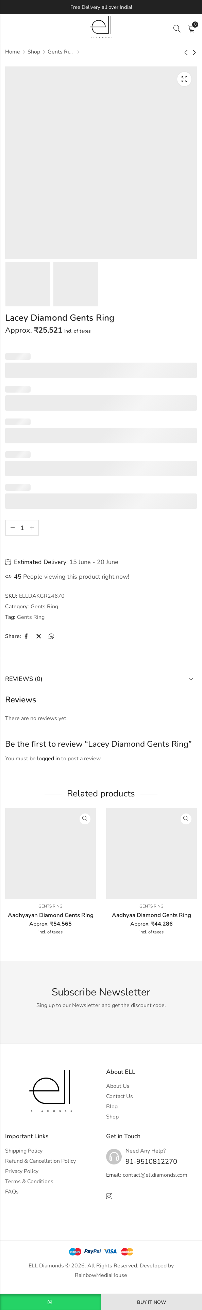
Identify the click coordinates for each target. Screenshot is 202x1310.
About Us (118, 1086)
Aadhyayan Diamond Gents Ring (51, 915)
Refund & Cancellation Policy (40, 1161)
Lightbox (184, 79)
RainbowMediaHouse (101, 1275)
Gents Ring (61, 52)
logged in (48, 758)
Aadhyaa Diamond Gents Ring (151, 915)
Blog (112, 1106)
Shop (34, 52)
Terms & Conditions (29, 1181)
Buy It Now (151, 1302)
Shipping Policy (24, 1151)
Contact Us (119, 1096)
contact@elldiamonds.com (155, 1175)
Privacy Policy (21, 1171)
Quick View (85, 818)
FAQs (12, 1191)
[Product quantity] (22, 527)
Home (12, 52)
